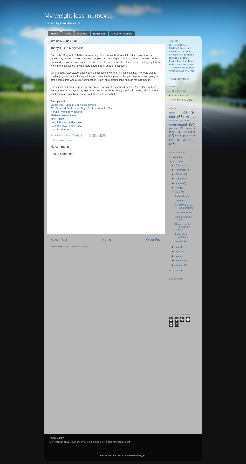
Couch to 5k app (180, 95)
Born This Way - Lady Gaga (66, 126)
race (69, 140)
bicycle (172, 113)
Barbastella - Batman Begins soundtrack (73, 104)
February (180, 260)
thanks (190, 136)
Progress (82, 33)
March (178, 256)
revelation (190, 131)
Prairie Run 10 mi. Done (181, 61)
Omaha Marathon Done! (181, 70)
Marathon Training (121, 33)
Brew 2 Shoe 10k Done (181, 64)
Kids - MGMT (58, 119)
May (177, 247)
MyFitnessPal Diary (182, 100)
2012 (176, 157)
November (181, 169)
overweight (178, 124)
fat (187, 116)
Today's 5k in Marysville (181, 235)
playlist (62, 140)
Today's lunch (182, 196)
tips (171, 139)
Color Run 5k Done (179, 58)
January (179, 265)
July (177, 187)
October (179, 174)
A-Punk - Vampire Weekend (66, 111)
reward (178, 135)
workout (189, 139)
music (188, 120)
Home (54, 33)
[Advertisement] (182, 378)
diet (172, 117)
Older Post (153, 239)
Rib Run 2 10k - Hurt (179, 48)
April (178, 251)
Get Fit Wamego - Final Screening (184, 206)
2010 (176, 270)
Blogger (141, 455)
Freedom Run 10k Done (181, 54)
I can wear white (183, 212)
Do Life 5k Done (177, 45)
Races (67, 33)
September (181, 178)
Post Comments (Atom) (76, 246)
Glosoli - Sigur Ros (61, 129)
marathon (173, 120)
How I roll (179, 200)
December (181, 165)
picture (173, 128)
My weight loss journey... (77, 15)
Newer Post (58, 239)
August (179, 183)
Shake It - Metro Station (64, 115)
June (178, 192)
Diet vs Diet (181, 241)
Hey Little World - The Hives (66, 122)
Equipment (99, 33)
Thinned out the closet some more (183, 227)
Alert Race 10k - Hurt (180, 51)
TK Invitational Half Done (182, 67)
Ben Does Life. (180, 91)
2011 (176, 161)
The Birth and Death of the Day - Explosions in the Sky (81, 108)
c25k (185, 112)
